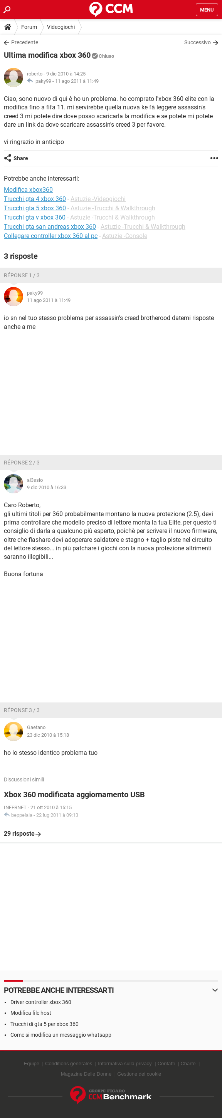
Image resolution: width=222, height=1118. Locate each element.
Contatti (166, 1063)
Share (20, 158)
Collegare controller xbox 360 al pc (51, 236)
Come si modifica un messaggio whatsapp (60, 1035)
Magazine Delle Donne (86, 1074)
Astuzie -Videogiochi (98, 199)
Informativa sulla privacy (124, 1063)
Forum (29, 27)
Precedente (24, 42)
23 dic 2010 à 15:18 (48, 735)
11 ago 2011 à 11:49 (77, 81)
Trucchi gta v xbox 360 (35, 217)
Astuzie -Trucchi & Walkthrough (113, 208)
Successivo (197, 42)
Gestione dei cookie (139, 1074)
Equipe (31, 1063)
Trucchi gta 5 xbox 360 (35, 208)
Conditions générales (68, 1063)
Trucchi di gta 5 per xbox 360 (44, 1024)
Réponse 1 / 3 (22, 275)
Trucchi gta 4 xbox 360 (35, 199)
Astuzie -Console (124, 236)
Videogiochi (61, 27)
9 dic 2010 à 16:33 (46, 487)
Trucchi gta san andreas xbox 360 (50, 226)
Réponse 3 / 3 (22, 710)
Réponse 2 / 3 (22, 462)
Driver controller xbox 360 (40, 1002)
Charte (187, 1063)
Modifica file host (30, 1013)
